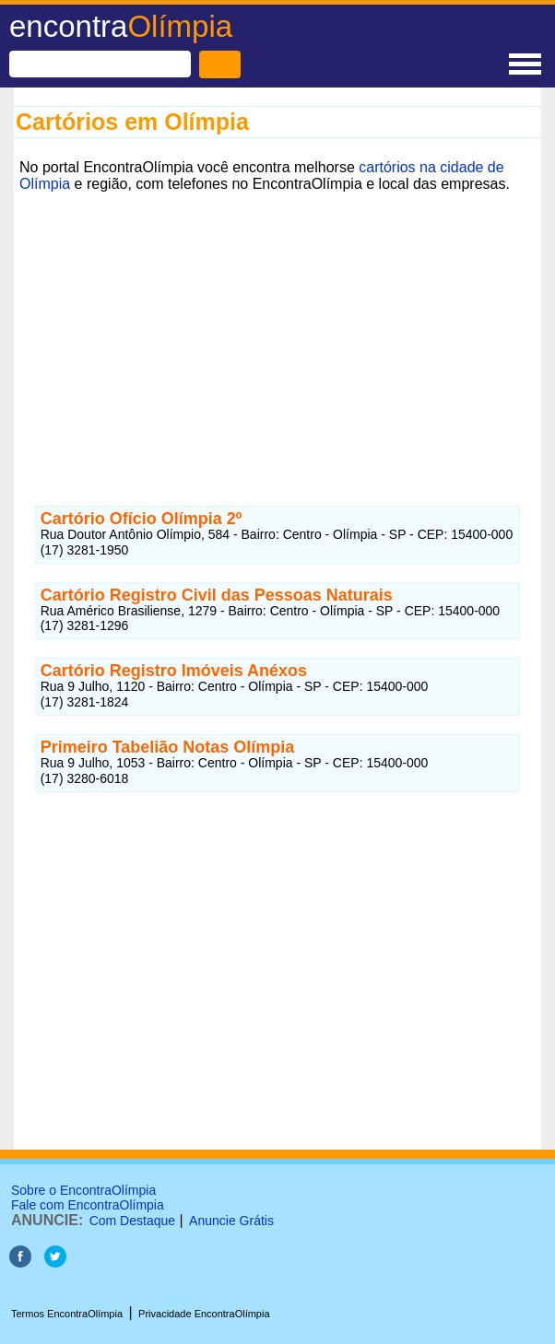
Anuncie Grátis (231, 1220)
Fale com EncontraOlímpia (87, 1205)
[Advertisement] (277, 327)
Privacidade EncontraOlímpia (203, 1313)
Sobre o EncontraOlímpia (83, 1190)
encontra (120, 26)
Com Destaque (132, 1220)
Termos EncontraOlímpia (67, 1313)
